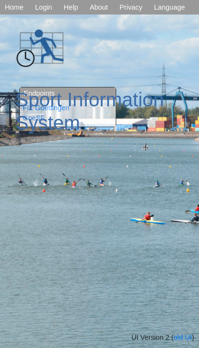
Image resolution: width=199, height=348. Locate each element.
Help (71, 7)
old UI (183, 337)
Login (43, 7)
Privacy (131, 7)
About (99, 7)
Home (14, 7)
